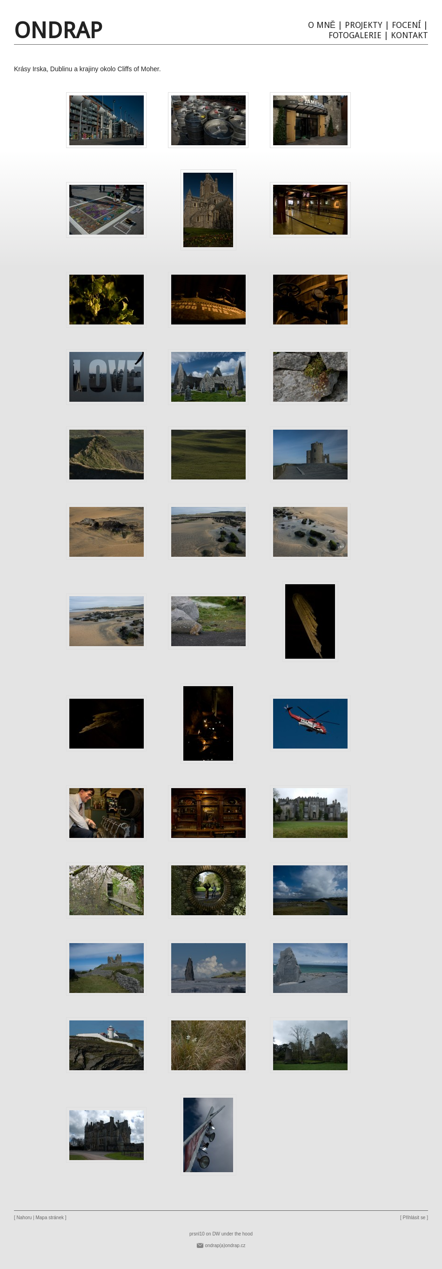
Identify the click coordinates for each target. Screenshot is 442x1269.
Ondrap (58, 30)
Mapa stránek (49, 1217)
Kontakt (409, 35)
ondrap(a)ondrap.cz (225, 1245)
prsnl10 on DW (204, 1233)
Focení (406, 25)
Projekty (363, 25)
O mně (321, 25)
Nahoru (24, 1217)
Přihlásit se (414, 1217)
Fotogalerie (355, 35)
